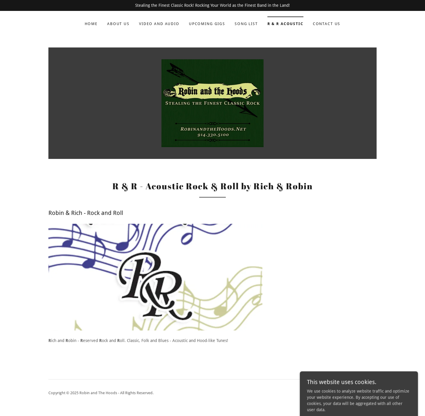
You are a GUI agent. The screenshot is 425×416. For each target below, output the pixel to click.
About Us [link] (118, 24)
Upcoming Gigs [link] (207, 24)
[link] (212, 103)
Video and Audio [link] (159, 24)
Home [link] (91, 24)
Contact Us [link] (327, 24)
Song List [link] (246, 24)
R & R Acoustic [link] (285, 24)
